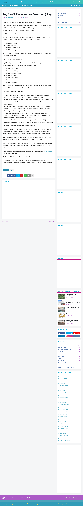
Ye (44, 151)
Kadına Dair (69, 365)
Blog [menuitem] (71, 2)
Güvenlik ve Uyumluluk (72, 307)
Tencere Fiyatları (63, 385)
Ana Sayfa (5, 11)
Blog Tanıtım (62, 390)
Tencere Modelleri (63, 409)
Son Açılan (68, 291)
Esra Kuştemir (69, 345)
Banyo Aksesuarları (64, 440)
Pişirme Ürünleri (63, 416)
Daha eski (51, 221)
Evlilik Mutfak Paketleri (64, 395)
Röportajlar (69, 356)
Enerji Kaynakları (69, 22)
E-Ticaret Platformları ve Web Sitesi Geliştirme (73, 301)
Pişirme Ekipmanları (64, 426)
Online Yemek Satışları (69, 349)
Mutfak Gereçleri (63, 397)
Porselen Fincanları (64, 428)
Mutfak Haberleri (69, 347)
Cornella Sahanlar (63, 404)
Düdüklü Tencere (63, 424)
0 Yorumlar (27, 17)
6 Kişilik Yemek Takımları (65, 419)
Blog (10, 11)
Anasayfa (5, 5)
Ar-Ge (15, 5)
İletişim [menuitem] (64, 2)
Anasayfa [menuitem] (15, 2)
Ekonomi (69, 16)
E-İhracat (69, 20)
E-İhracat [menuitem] (53, 2)
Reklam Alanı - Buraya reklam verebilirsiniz (69, 469)
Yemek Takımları (63, 435)
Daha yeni (5, 221)
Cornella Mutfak (63, 407)
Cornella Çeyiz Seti (63, 412)
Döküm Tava (62, 421)
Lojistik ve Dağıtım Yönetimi (71, 295)
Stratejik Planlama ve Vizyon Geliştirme (72, 321)
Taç (67, 314)
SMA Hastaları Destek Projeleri (69, 367)
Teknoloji (69, 18)
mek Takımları (49, 151)
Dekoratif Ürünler (63, 438)
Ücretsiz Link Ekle (27, 5)
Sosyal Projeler (62, 378)
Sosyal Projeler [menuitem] (27, 2)
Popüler (60, 291)
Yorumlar (76, 291)
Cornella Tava (62, 400)
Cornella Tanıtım (63, 388)
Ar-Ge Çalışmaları (69, 13)
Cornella (61, 376)
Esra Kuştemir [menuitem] (41, 2)
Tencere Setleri (63, 431)
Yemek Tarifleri (62, 392)
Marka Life (61, 381)
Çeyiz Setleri (62, 433)
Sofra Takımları (62, 414)
